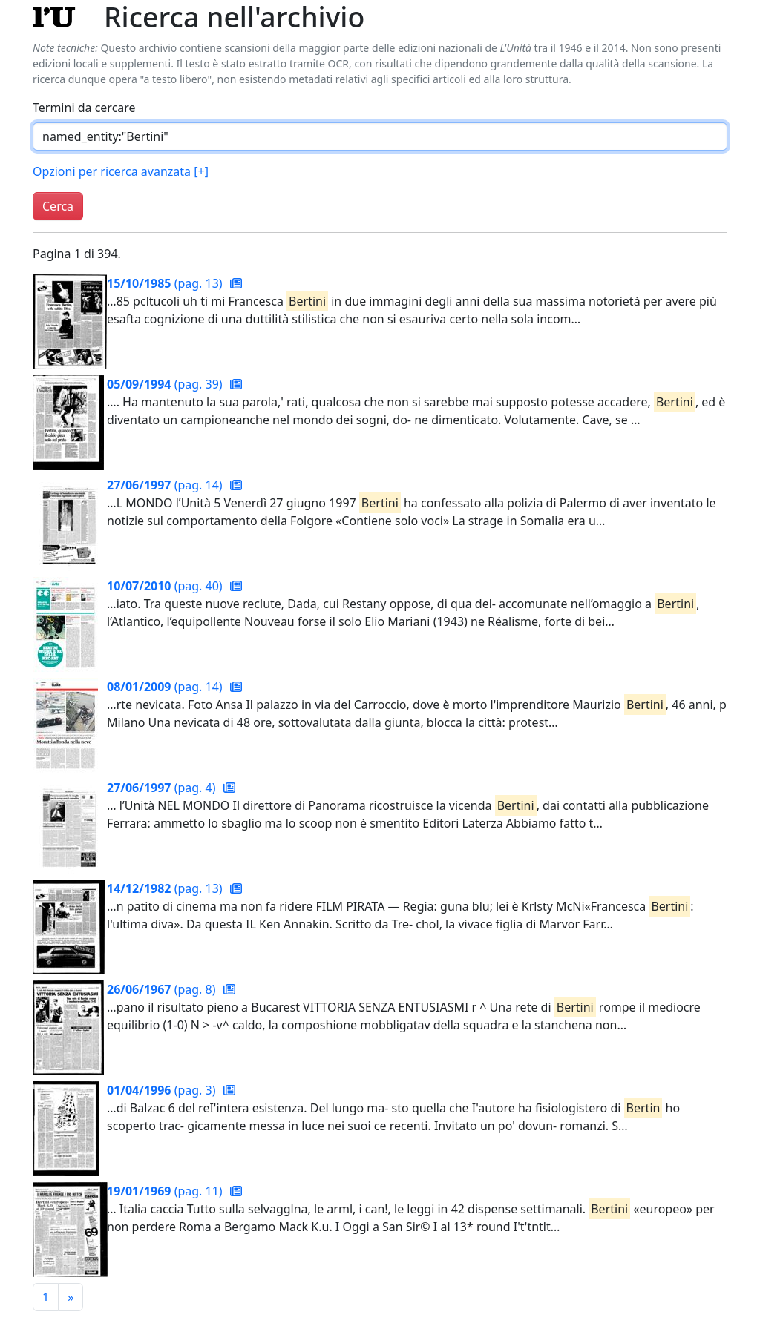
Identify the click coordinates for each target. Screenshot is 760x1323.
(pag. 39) (166, 384)
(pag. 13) (166, 283)
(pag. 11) (166, 1191)
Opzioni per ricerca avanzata (121, 171)
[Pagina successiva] (70, 1297)
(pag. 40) (166, 586)
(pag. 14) (166, 485)
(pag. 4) (163, 787)
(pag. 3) (163, 1090)
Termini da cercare (84, 107)
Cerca (57, 206)
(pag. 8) (163, 989)
